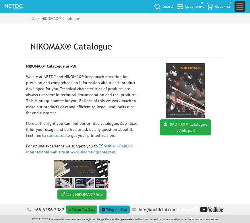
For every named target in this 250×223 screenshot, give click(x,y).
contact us (56, 135)
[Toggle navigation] (240, 6)
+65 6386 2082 (45, 209)
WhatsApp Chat (82, 209)
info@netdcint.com (154, 209)
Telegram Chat (114, 209)
